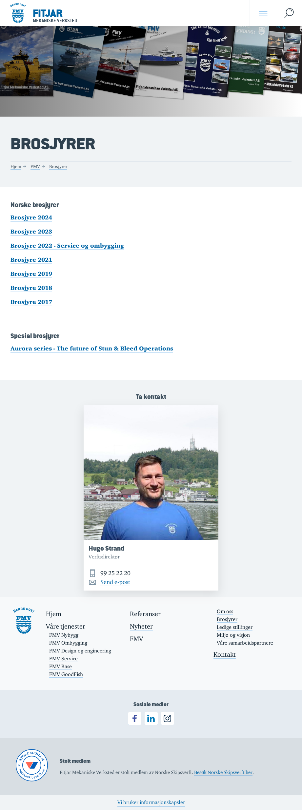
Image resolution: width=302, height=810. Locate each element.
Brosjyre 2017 (31, 302)
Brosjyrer (58, 166)
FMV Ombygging (68, 643)
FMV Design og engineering (80, 651)
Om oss (225, 611)
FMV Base (60, 666)
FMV (35, 166)
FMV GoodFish (66, 674)
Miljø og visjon (233, 635)
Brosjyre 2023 (31, 231)
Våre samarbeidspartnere (245, 643)
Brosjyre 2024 (31, 217)
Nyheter (141, 626)
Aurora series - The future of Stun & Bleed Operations (91, 348)
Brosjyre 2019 (31, 273)
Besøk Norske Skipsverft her (223, 772)
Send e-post (115, 582)
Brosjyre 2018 (31, 288)
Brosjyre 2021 (31, 259)
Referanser (145, 614)
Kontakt (224, 654)
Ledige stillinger (234, 627)
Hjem (15, 166)
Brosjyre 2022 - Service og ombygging (67, 245)
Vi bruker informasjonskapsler (151, 802)
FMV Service (63, 658)
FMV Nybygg (63, 635)
